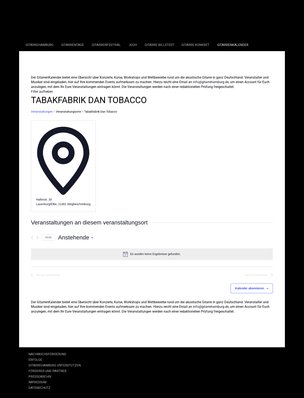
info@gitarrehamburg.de (211, 82)
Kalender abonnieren (249, 288)
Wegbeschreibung (79, 204)
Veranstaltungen (42, 111)
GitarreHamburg (40, 45)
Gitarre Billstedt (159, 45)
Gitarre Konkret (195, 45)
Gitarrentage (73, 45)
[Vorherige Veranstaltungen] (32, 238)
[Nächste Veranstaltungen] (37, 238)
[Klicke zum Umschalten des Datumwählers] (75, 237)
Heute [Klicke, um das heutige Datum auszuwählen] (48, 237)
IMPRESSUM (37, 382)
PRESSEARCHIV (39, 376)
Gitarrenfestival (107, 45)
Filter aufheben (42, 92)
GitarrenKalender (232, 45)
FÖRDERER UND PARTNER (47, 371)
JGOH (133, 45)
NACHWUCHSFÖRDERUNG (47, 354)
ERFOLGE (35, 359)
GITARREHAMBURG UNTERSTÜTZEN (54, 365)
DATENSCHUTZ (39, 388)
